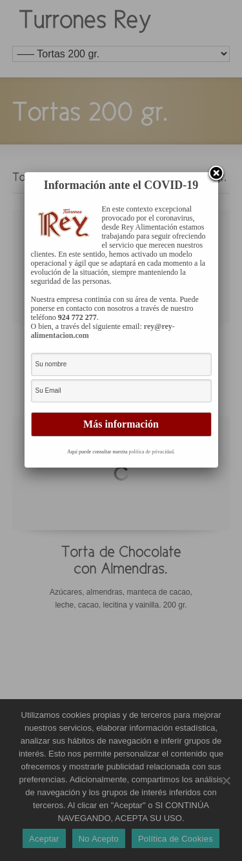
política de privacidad (151, 452)
